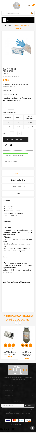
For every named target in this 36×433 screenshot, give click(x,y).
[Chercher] (15, 13)
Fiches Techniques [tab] (18, 187)
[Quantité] (12, 133)
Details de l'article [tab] (18, 180)
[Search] (32, 13)
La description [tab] (18, 173)
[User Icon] (29, 6)
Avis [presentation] (18, 194)
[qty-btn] (19, 133)
